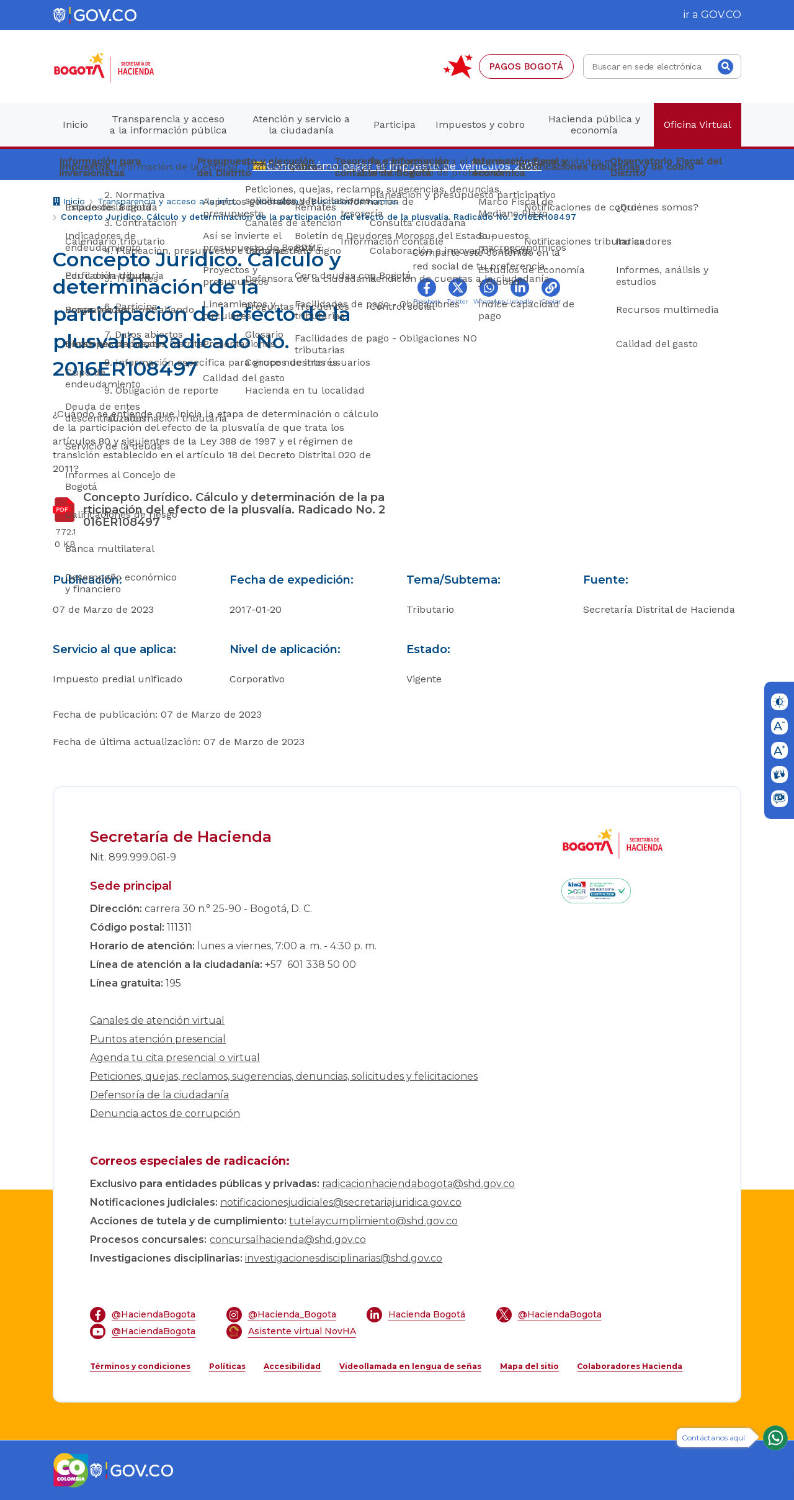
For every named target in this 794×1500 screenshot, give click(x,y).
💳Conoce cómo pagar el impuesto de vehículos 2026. (397, 165)
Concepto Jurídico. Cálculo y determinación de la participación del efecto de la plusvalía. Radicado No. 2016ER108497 (318, 217)
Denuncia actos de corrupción (165, 1113)
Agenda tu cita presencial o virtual (175, 1058)
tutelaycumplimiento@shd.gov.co (373, 1221)
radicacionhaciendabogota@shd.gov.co (418, 1184)
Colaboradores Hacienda (629, 1366)
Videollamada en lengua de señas (410, 1366)
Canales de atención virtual (157, 1020)
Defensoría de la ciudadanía (159, 1095)
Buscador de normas (354, 201)
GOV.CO (721, 14)
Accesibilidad (292, 1366)
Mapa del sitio (529, 1366)
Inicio (69, 202)
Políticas (227, 1366)
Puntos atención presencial (158, 1039)
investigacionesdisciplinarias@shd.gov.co (343, 1258)
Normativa (277, 201)
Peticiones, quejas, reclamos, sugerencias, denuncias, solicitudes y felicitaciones (284, 1076)
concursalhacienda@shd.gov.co (288, 1239)
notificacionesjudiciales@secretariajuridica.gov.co (341, 1202)
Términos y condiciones (140, 1366)
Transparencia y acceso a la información (170, 201)
